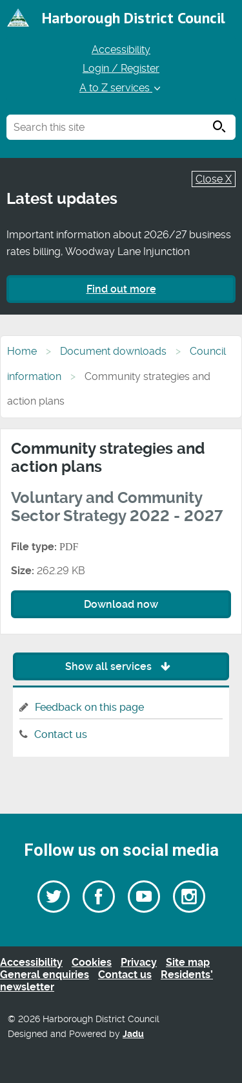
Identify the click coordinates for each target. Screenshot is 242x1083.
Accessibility (121, 49)
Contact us (60, 734)
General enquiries (44, 974)
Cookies (92, 962)
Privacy (139, 962)
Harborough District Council (133, 18)
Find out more (121, 289)
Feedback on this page (89, 707)
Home (22, 351)
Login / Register (121, 68)
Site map (188, 962)
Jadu (133, 1034)
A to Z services (121, 88)
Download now (121, 604)
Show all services (121, 666)
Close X (214, 179)
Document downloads (113, 351)
